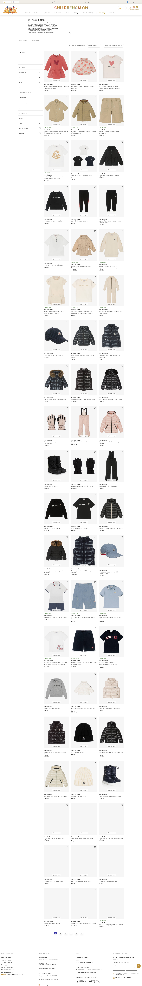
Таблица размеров (6, 954)
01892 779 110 (52, 958)
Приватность (68, 980)
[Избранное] (133, 8)
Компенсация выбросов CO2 (12, 964)
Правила (58, 980)
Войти (16, 2)
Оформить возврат (6, 949)
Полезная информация (7, 959)
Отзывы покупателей (7, 956)
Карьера (78, 954)
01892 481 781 (54, 969)
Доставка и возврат (6, 952)
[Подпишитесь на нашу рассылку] (139, 955)
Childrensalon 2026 (33, 980)
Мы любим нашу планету (122, 967)
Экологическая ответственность (84, 952)
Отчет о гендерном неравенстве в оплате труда (89, 959)
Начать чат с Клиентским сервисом (48, 947)
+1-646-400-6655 (47, 963)
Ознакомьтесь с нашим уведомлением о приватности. (125, 959)
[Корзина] (137, 8)
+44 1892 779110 (53, 965)
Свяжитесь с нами (6, 947)
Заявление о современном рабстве (86, 961)
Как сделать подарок (7, 961)
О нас (77, 949)
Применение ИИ (81, 980)
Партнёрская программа (82, 956)
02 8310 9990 (48, 960)
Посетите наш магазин (82, 947)
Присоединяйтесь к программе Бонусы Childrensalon (126, 963)
